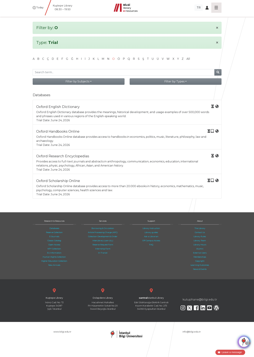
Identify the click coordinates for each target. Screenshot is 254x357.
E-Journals (54, 236)
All (188, 58)
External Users (200, 253)
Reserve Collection (54, 232)
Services (102, 221)
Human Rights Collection (54, 257)
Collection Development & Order (102, 236)
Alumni (199, 249)
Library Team (200, 240)
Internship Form (102, 249)
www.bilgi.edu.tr (62, 331)
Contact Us (200, 232)
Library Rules (200, 236)
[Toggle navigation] (216, 8)
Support (151, 221)
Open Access (54, 244)
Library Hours (199, 244)
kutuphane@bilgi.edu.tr (200, 299)
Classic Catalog (54, 240)
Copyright (199, 261)
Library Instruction (151, 228)
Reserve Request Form (103, 244)
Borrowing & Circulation (103, 228)
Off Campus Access (151, 240)
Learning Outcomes (200, 265)
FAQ (151, 244)
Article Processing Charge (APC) (103, 232)
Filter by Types (174, 81)
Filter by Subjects (77, 81)
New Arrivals (54, 265)
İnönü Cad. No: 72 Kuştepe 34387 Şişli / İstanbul (54, 298)
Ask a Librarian (151, 236)
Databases (54, 228)
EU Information (54, 253)
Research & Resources (54, 221)
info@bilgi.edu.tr (192, 331)
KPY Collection (54, 249)
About (200, 221)
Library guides (151, 232)
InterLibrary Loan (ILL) (103, 240)
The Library (199, 228)
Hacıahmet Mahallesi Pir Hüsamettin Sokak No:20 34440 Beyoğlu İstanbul (103, 298)
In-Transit (102, 253)
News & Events (200, 269)
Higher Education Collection (54, 261)
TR (199, 7)
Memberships (200, 257)
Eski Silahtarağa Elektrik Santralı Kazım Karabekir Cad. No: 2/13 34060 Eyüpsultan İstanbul (151, 298)
